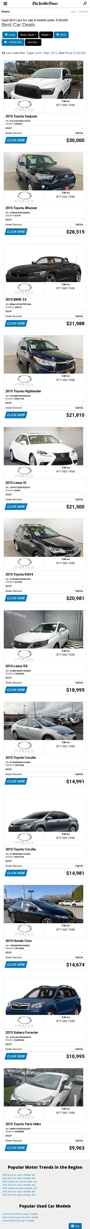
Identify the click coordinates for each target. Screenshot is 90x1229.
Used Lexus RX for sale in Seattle (18, 1220)
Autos (6, 11)
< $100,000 (13, 42)
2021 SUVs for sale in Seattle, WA (18, 1195)
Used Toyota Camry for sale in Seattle (20, 1217)
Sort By (33, 42)
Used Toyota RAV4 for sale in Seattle (20, 1214)
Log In (73, 11)
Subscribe (83, 11)
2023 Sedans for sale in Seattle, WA (19, 1188)
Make (46, 34)
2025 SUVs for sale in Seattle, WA (18, 1175)
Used (10, 34)
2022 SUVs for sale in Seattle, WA (18, 1191)
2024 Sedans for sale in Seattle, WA (19, 1181)
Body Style (28, 34)
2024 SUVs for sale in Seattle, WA (18, 1178)
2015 (61, 34)
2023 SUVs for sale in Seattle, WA (18, 1185)
